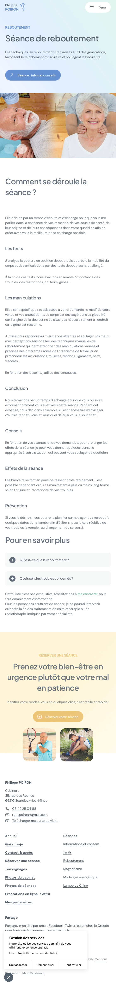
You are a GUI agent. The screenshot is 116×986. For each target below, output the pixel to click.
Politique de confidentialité (40, 953)
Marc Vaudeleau (33, 973)
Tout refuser (73, 965)
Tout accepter (18, 965)
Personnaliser (45, 965)
